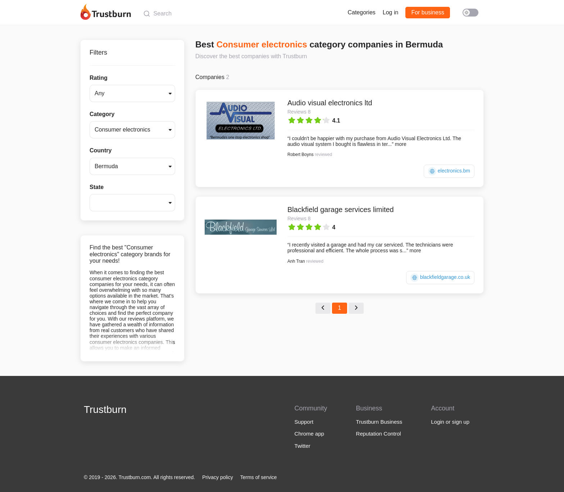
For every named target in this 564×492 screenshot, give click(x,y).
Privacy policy (217, 477)
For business (427, 12)
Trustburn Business (379, 422)
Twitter (302, 446)
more (400, 144)
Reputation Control (378, 434)
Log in (391, 12)
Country (101, 150)
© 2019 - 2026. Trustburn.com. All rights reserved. (139, 477)
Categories (361, 12)
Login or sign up (450, 422)
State (97, 187)
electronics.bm (449, 171)
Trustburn (105, 409)
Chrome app (309, 434)
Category (102, 114)
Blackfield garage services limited (340, 209)
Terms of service (258, 477)
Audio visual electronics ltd (329, 103)
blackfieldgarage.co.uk (440, 277)
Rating (99, 78)
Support (304, 422)
